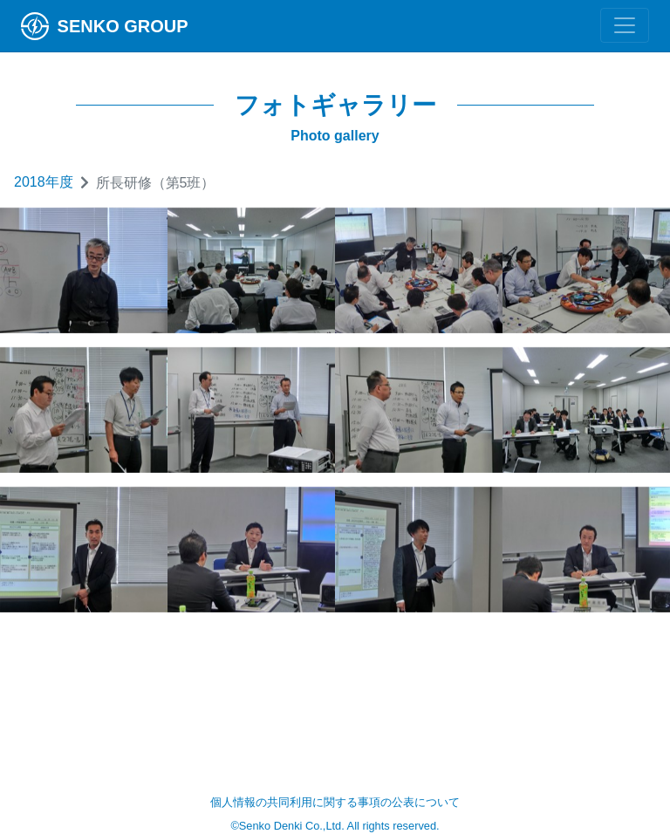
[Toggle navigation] (624, 25)
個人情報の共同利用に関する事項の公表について (335, 802)
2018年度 (43, 181)
